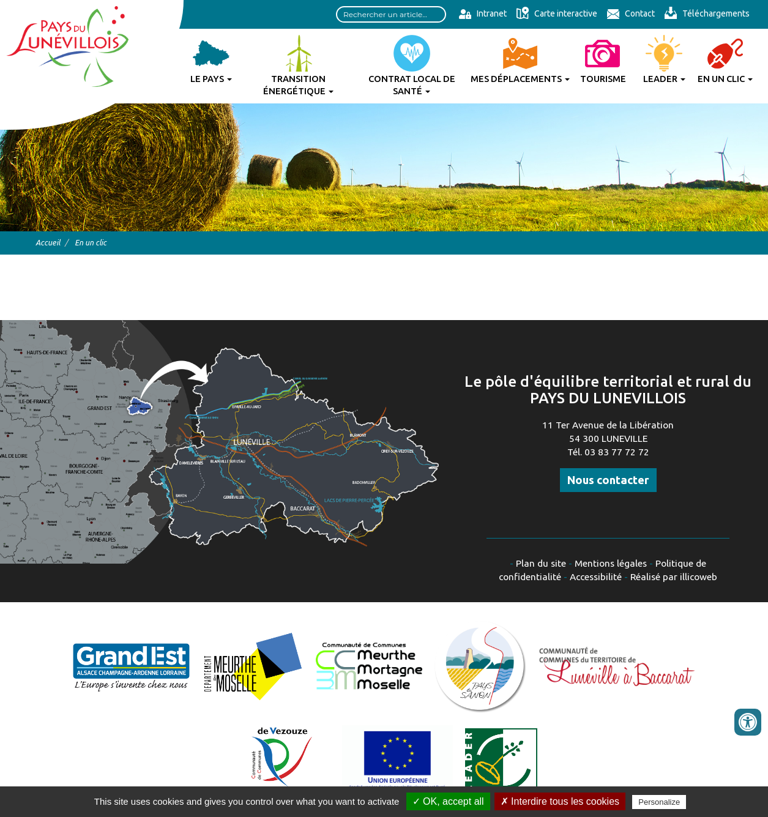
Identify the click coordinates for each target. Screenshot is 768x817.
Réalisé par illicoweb (673, 577)
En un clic (725, 78)
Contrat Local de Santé (411, 84)
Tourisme (603, 78)
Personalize (659, 802)
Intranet (482, 13)
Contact (630, 13)
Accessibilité (596, 577)
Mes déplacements (520, 78)
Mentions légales (611, 563)
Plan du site (541, 563)
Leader (664, 78)
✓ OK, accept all (448, 801)
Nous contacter (608, 480)
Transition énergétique (298, 84)
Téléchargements (707, 13)
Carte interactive (556, 13)
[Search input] (391, 14)
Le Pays (211, 78)
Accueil (47, 242)
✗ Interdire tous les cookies (560, 801)
